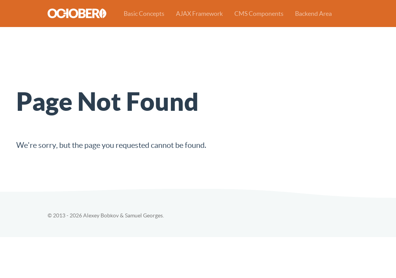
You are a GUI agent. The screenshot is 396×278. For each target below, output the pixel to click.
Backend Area (313, 13)
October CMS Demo (77, 13)
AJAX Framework (199, 13)
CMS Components (258, 13)
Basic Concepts (144, 13)
